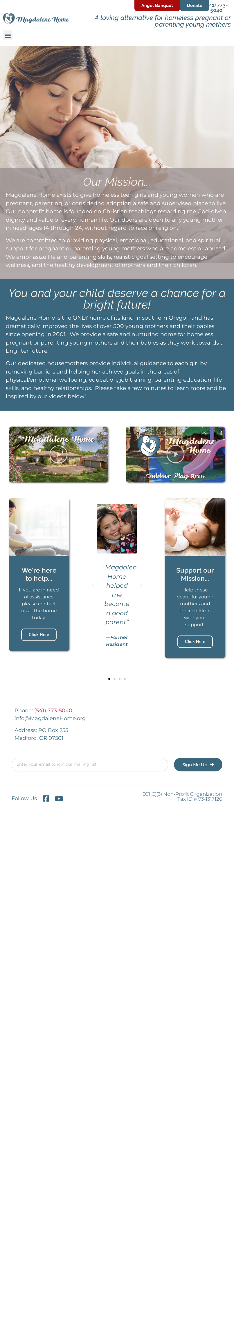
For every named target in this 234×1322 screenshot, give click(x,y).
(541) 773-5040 (216, 7)
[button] (7, 35)
